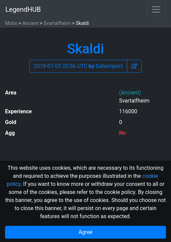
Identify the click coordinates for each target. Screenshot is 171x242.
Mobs (11, 23)
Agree (85, 232)
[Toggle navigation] (156, 9)
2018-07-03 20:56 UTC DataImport (78, 66)
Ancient (30, 23)
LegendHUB (23, 9)
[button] (134, 66)
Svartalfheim (57, 23)
